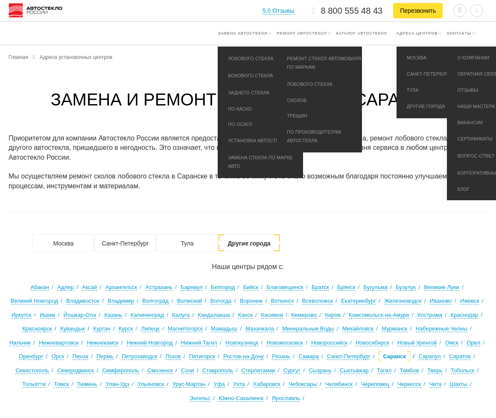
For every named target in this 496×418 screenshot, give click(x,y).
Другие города (249, 243)
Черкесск (409, 384)
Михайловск (357, 328)
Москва (63, 243)
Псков (173, 356)
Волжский (189, 301)
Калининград (147, 315)
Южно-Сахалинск (241, 398)
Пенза (80, 356)
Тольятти (33, 384)
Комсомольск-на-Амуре (379, 315)
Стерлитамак (258, 370)
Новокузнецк (241, 342)
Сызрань (320, 370)
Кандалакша (214, 315)
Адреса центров (417, 33)
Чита (435, 384)
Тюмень (87, 384)
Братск (320, 287)
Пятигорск (202, 356)
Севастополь (32, 370)
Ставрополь (217, 370)
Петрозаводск (139, 356)
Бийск (250, 287)
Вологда (221, 301)
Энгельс (200, 398)
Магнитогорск (185, 328)
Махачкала (259, 328)
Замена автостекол (242, 33)
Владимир (121, 301)
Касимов (272, 315)
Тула (187, 243)
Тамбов (409, 370)
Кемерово (304, 315)
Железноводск (402, 301)
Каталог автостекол (361, 33)
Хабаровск (266, 384)
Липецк (150, 328)
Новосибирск (372, 342)
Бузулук (406, 287)
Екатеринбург (358, 301)
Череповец (375, 384)
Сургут (292, 370)
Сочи (187, 370)
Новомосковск (284, 342)
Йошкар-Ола (80, 315)
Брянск (346, 287)
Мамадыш (224, 328)
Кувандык (72, 328)
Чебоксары (303, 384)
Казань (114, 315)
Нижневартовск (59, 342)
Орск (58, 356)
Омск (451, 342)
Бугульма (376, 287)
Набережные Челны (441, 328)
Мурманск (394, 328)
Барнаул (191, 287)
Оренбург (31, 356)
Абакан (39, 287)
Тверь (434, 370)
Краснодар (464, 315)
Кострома (429, 315)
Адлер (65, 287)
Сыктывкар (354, 370)
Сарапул (429, 356)
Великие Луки (441, 287)
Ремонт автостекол (302, 33)
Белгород (223, 287)
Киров (332, 315)
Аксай (89, 287)
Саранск (394, 356)
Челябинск (339, 384)
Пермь (105, 356)
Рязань (281, 356)
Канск (245, 315)
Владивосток (82, 301)
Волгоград (156, 301)
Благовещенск (284, 287)
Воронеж (251, 301)
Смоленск (159, 370)
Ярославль (286, 398)
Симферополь (120, 370)
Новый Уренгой (417, 342)
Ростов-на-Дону (243, 356)
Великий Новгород (34, 301)
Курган (101, 328)
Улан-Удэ (117, 384)
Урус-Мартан (188, 384)
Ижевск (469, 301)
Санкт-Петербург (125, 243)
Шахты (458, 384)
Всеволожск (317, 301)
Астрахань (159, 287)
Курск (126, 328)
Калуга (181, 315)
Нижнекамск (102, 342)
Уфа (219, 384)
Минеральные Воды (308, 328)
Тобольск (462, 370)
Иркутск (22, 315)
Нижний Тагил (199, 342)
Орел (473, 342)
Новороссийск (329, 342)
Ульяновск (150, 384)
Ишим (47, 315)
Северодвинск (75, 370)
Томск (61, 384)
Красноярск (37, 328)
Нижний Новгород (150, 342)
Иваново (441, 301)
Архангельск (121, 287)
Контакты (459, 33)
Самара (308, 356)
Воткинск (282, 301)
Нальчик (20, 342)
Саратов (460, 356)
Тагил (384, 370)
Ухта (239, 384)
